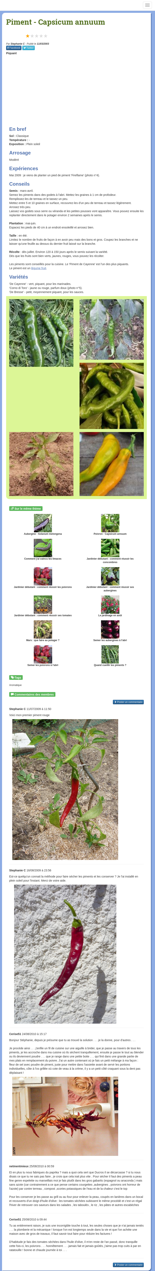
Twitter (29, 47)
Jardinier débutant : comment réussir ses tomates (43, 606)
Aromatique (15, 685)
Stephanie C (18, 43)
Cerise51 (15, 1034)
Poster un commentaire (128, 702)
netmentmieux (19, 1166)
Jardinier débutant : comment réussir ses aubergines (110, 579)
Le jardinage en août (110, 606)
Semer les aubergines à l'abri (110, 631)
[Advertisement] (80, 86)
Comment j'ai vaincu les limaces (43, 549)
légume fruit (38, 268)
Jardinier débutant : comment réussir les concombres (110, 551)
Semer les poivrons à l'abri (42, 656)
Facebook (13, 47)
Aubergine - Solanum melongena (43, 524)
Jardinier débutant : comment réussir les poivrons (43, 578)
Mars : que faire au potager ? (43, 631)
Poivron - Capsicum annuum (110, 524)
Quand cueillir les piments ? (110, 656)
